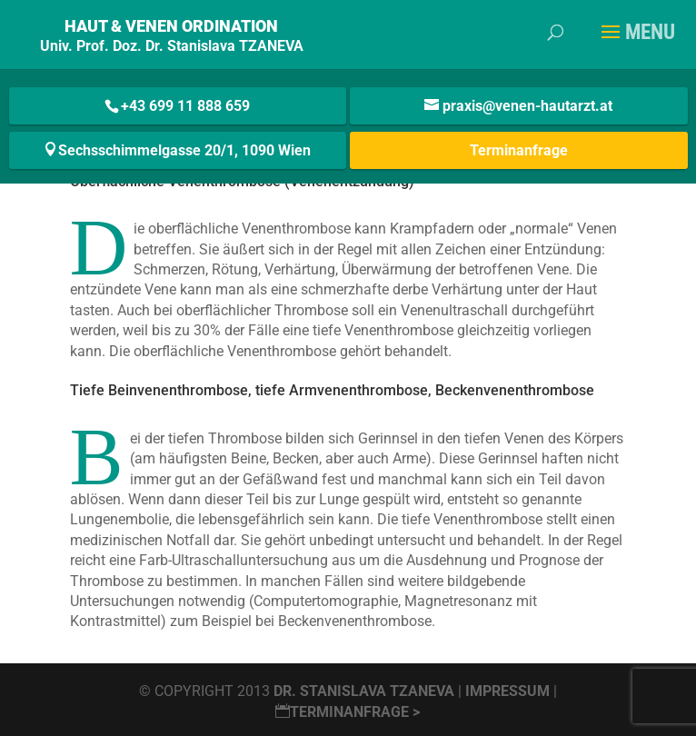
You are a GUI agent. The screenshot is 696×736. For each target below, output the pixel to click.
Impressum (509, 691)
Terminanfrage (519, 150)
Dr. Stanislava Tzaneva (363, 691)
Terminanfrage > (347, 712)
